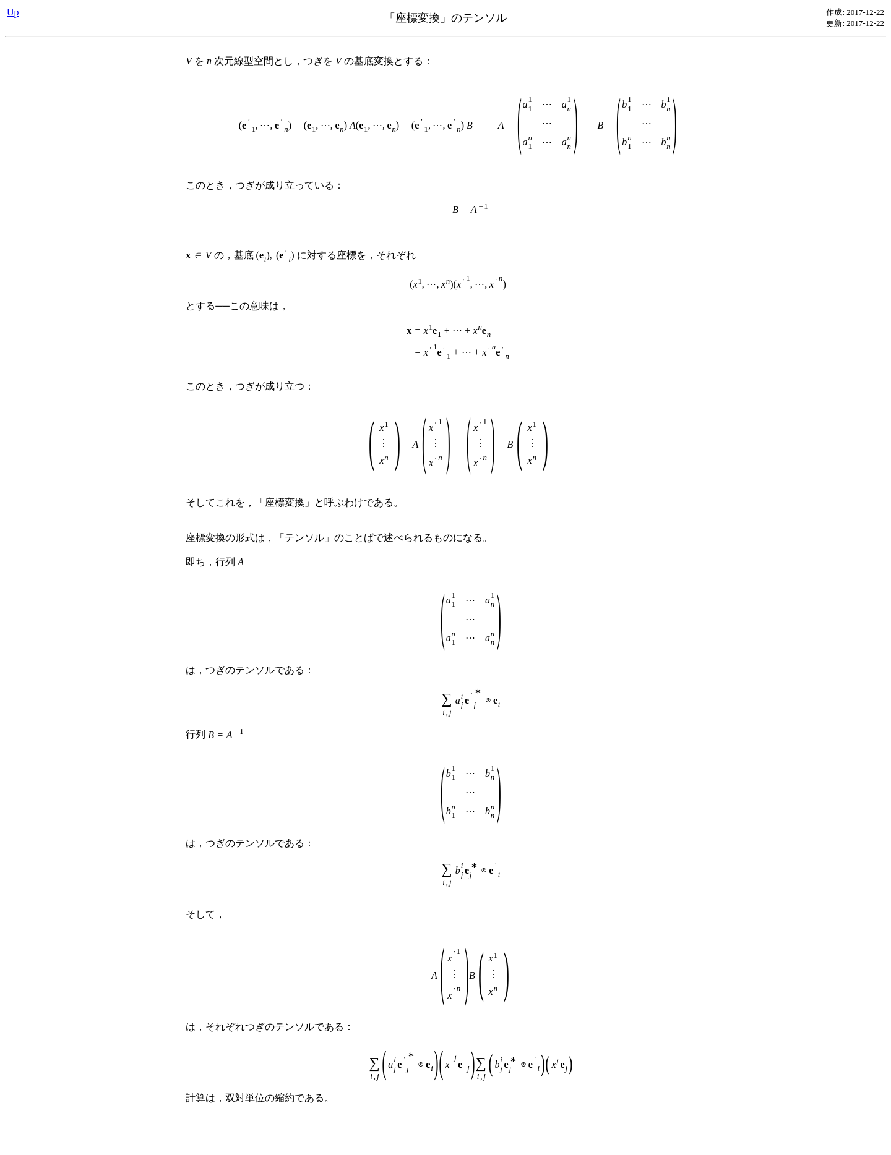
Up (13, 12)
